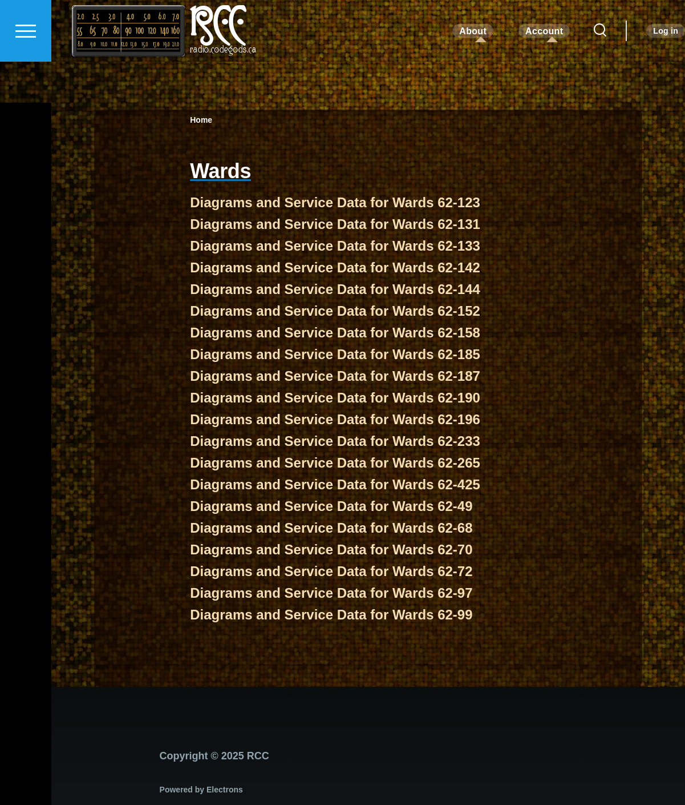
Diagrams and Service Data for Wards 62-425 (335, 485)
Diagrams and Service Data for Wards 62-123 (335, 203)
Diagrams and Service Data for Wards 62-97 (331, 593)
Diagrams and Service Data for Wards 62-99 (331, 615)
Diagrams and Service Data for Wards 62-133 (335, 246)
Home (201, 120)
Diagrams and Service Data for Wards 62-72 (331, 571)
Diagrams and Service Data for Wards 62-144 (335, 289)
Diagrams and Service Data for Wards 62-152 (335, 311)
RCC (217, 65)
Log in (665, 72)
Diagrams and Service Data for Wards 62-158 (335, 333)
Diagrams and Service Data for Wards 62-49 (331, 506)
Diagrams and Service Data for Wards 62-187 (335, 376)
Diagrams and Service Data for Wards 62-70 (331, 550)
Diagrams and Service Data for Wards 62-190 (335, 398)
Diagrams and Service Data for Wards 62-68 (331, 528)
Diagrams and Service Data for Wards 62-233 (335, 441)
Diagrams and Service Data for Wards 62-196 (335, 420)
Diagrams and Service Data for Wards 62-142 (335, 268)
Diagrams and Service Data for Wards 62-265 (335, 463)
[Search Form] (600, 72)
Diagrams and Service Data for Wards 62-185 (335, 355)
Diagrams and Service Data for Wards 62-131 (335, 224)
